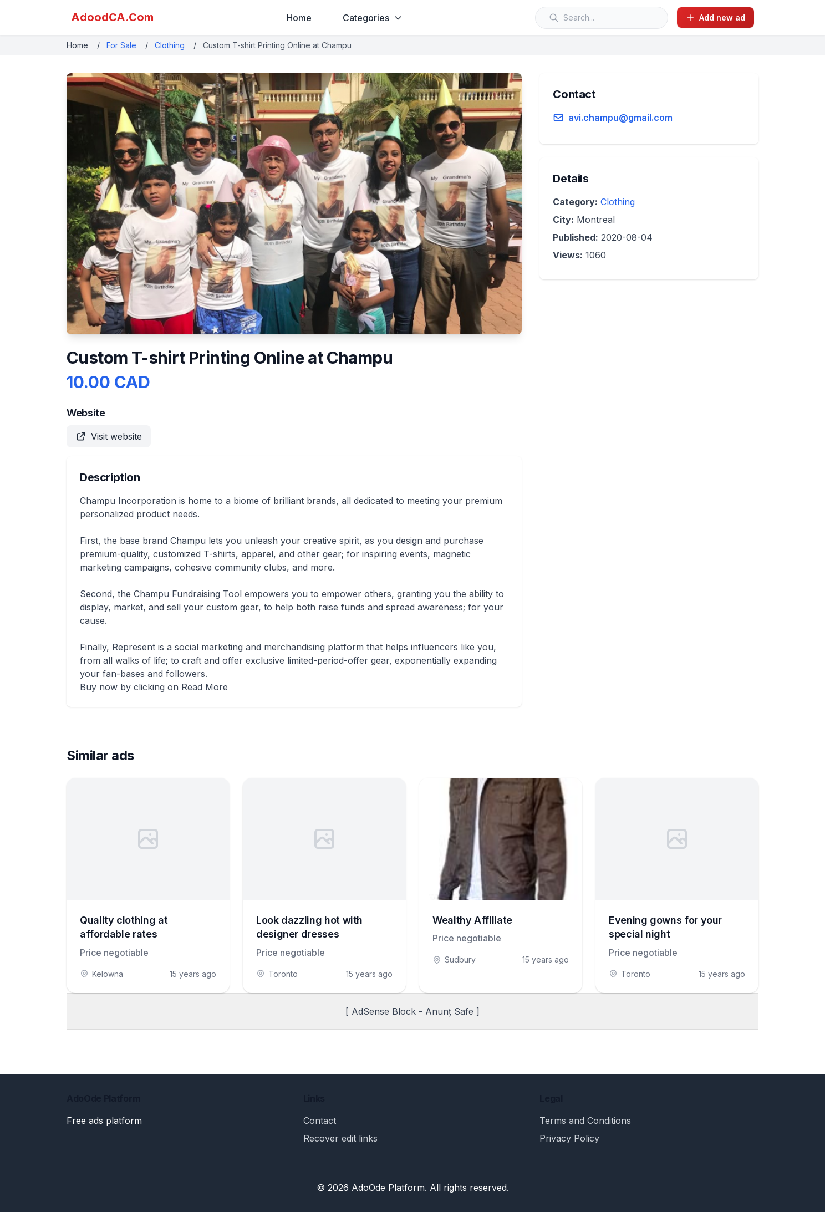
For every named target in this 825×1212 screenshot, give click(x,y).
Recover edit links (340, 1138)
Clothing (170, 45)
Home (299, 17)
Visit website (108, 436)
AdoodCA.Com (112, 17)
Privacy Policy (569, 1138)
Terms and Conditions (585, 1120)
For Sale (121, 45)
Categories (373, 17)
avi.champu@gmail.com (620, 117)
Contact (319, 1120)
